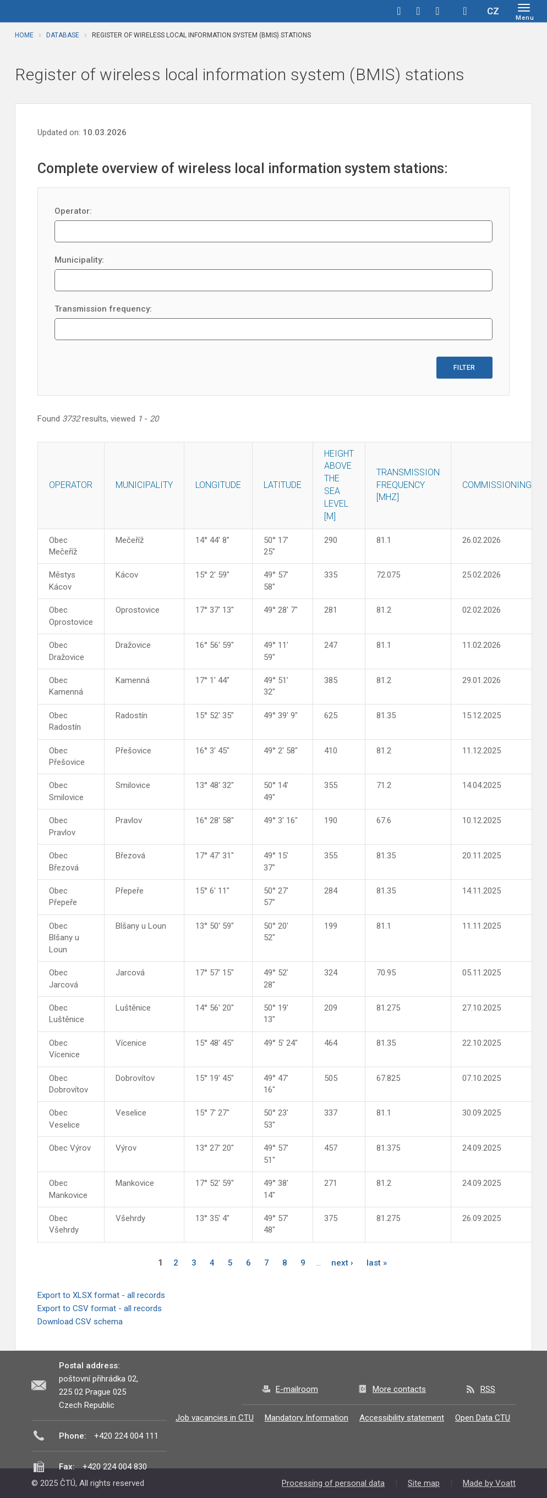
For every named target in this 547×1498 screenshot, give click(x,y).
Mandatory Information (306, 1418)
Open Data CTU (482, 1418)
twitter (418, 10)
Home (24, 35)
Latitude (283, 485)
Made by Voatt (489, 1483)
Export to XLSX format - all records (101, 1295)
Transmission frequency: (103, 309)
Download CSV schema (80, 1322)
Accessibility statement (401, 1418)
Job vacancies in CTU (215, 1418)
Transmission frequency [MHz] (408, 485)
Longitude (218, 485)
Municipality (144, 485)
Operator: (73, 211)
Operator (70, 485)
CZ (493, 10)
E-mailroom (297, 1389)
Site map (424, 1483)
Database (62, 35)
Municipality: (79, 260)
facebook (398, 10)
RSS (487, 1389)
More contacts (399, 1389)
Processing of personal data (333, 1483)
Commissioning (497, 485)
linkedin (437, 10)
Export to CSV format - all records (99, 1308)
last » (377, 1263)
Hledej (465, 10)
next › (342, 1263)
